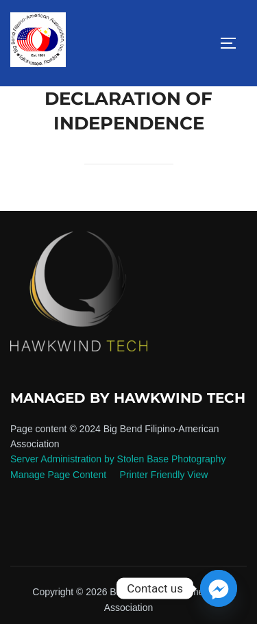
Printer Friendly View (164, 474)
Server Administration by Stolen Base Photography (117, 458)
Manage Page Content (59, 474)
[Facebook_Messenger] (218, 588)
